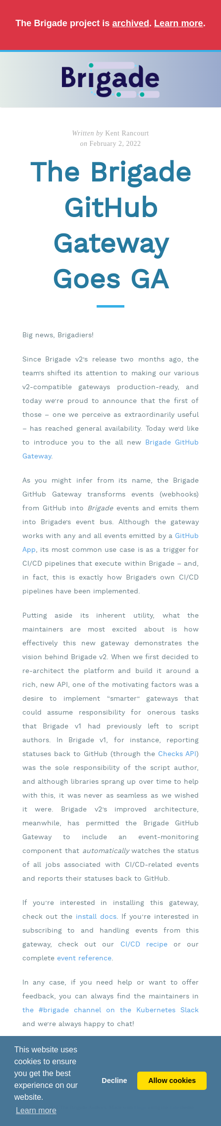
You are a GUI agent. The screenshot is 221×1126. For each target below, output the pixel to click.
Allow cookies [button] (172, 1080)
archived (130, 23)
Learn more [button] (36, 1110)
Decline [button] (114, 1080)
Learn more (178, 23)
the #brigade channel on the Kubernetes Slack (110, 1010)
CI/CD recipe (143, 944)
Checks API (177, 754)
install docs (96, 916)
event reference (84, 958)
